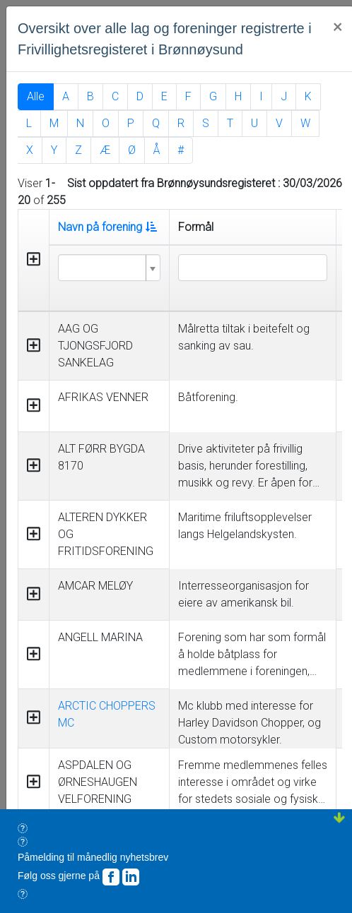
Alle (36, 96)
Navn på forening (107, 227)
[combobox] (109, 267)
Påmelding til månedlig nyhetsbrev (93, 857)
